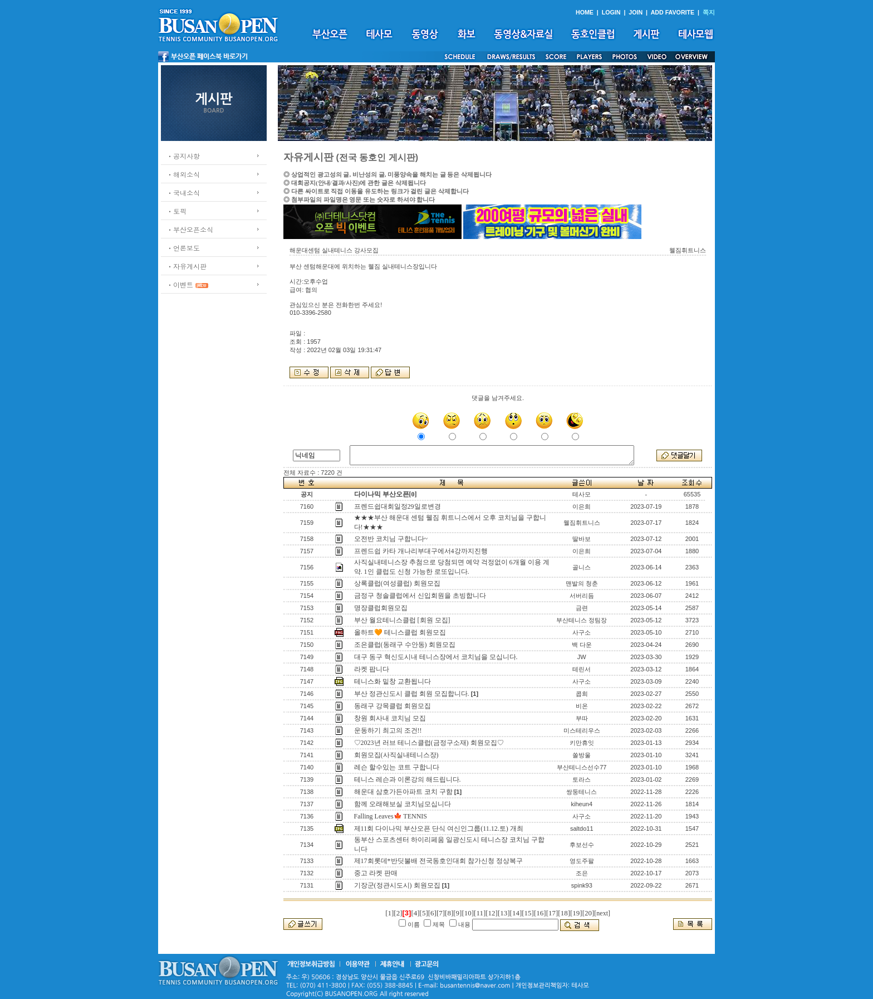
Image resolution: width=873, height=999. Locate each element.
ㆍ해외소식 (183, 174)
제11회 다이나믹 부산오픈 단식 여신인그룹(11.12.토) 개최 (438, 828)
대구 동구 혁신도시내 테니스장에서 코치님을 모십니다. (436, 657)
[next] (602, 913)
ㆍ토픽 (176, 211)
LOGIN (611, 12)
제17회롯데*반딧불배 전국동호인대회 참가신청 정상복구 (438, 861)
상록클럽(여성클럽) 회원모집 (397, 583)
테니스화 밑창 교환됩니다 (392, 681)
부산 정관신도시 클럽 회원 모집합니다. (411, 694)
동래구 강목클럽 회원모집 (392, 706)
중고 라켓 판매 (376, 873)
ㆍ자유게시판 (186, 266)
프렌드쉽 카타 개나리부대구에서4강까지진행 (421, 551)
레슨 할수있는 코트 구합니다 (396, 767)
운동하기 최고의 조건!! (388, 730)
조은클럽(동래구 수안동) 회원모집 (404, 645)
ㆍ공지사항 (183, 155)
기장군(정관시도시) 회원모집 (397, 885)
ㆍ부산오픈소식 (189, 229)
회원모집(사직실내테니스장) (396, 755)
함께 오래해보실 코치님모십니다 (402, 804)
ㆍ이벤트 (179, 284)
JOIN (636, 12)
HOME (585, 12)
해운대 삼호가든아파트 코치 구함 (403, 792)
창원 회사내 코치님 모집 (390, 718)
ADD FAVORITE (673, 12)
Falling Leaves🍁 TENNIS (390, 816)
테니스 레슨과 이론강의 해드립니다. (407, 779)
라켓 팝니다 (371, 669)
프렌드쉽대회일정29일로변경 (397, 506)
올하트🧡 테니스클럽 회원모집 (400, 632)
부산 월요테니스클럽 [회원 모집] (402, 620)
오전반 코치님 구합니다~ (391, 539)
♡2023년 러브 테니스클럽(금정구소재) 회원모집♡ (429, 743)
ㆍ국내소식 (183, 192)
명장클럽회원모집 (381, 608)
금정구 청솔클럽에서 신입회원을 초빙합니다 (420, 596)
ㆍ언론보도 (183, 247)
